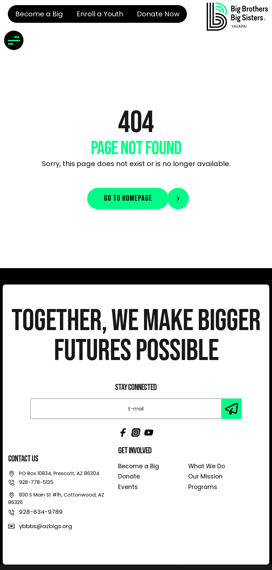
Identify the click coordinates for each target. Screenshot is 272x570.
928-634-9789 (41, 512)
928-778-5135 (36, 482)
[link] (237, 17)
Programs (202, 487)
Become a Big (138, 466)
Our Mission (205, 476)
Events (128, 487)
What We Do (206, 466)
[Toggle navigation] (13, 40)
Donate (129, 476)
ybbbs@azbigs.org (45, 526)
